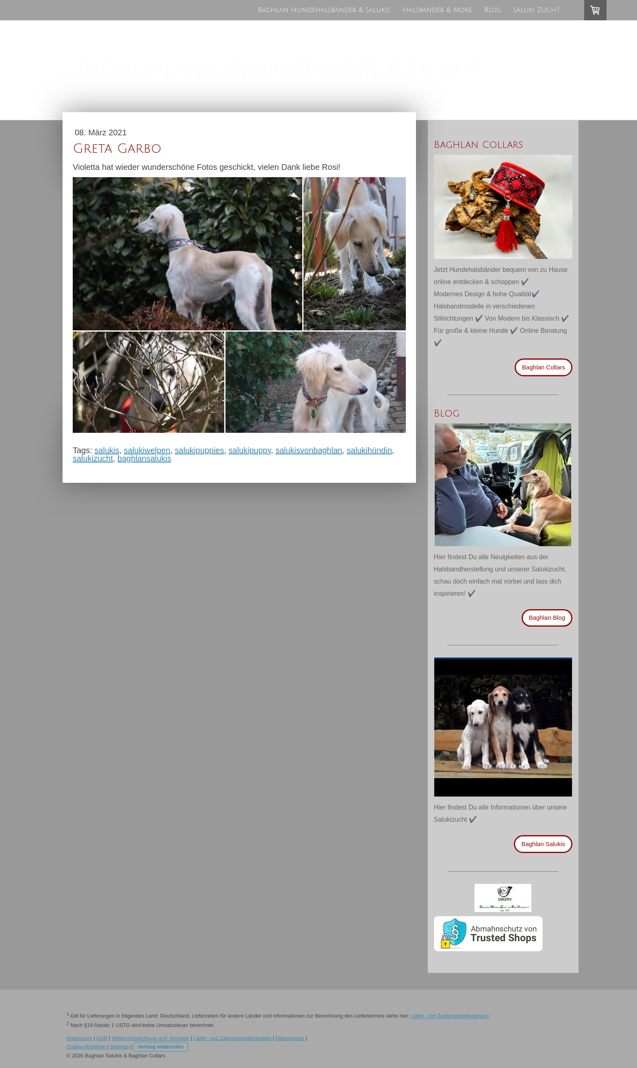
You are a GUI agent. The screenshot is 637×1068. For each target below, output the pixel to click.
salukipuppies (199, 450)
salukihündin (369, 450)
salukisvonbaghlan (308, 450)
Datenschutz (289, 1038)
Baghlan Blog (547, 617)
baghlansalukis (144, 458)
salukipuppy (250, 450)
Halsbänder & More (437, 10)
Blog (492, 10)
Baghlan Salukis (543, 843)
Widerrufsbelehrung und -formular (150, 1038)
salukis (106, 450)
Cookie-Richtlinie (86, 1047)
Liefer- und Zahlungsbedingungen (450, 1016)
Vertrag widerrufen (161, 1047)
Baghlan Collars (543, 367)
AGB (101, 1038)
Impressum (79, 1038)
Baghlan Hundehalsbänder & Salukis (324, 10)
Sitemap (119, 1047)
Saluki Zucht (536, 10)
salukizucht (93, 458)
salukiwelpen (147, 450)
